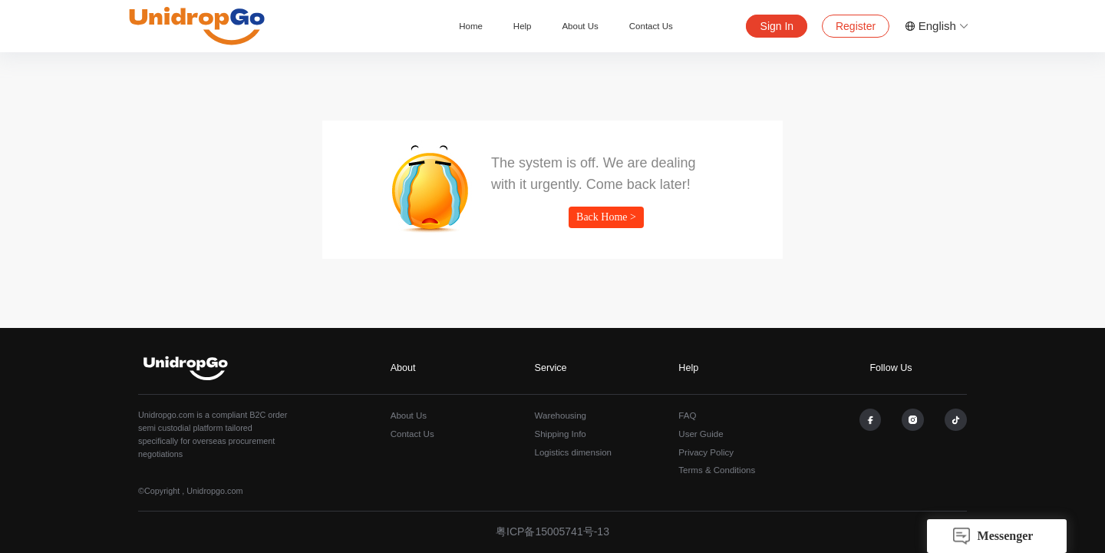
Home (471, 26)
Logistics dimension (573, 452)
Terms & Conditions (716, 470)
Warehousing (560, 415)
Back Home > (606, 217)
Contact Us (651, 26)
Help (522, 26)
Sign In (777, 26)
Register (856, 26)
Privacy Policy (706, 452)
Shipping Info (560, 434)
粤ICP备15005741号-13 (552, 531)
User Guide (700, 434)
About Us (580, 26)
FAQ (687, 415)
